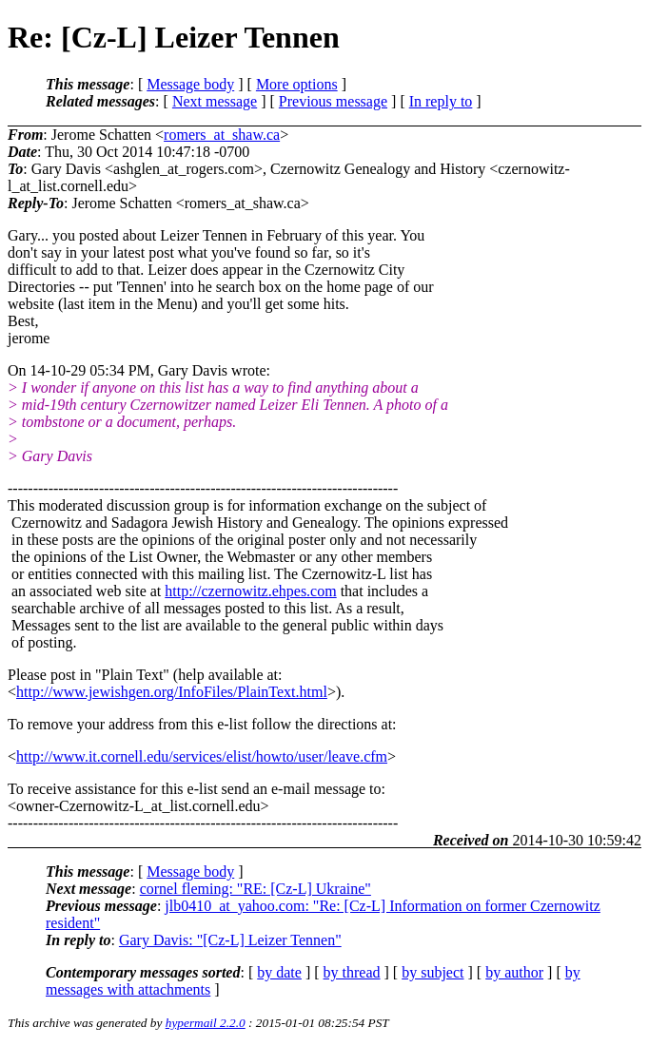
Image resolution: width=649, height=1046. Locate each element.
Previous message (333, 101)
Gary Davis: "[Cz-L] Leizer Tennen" (230, 940)
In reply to (441, 101)
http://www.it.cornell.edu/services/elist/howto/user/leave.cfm (201, 756)
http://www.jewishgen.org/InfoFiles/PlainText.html (171, 692)
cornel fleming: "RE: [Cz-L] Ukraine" (255, 889)
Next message (214, 101)
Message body (190, 84)
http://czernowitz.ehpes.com (250, 591)
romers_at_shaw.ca (222, 134)
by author (514, 972)
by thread (352, 972)
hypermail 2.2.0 (206, 1023)
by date (279, 972)
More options (297, 84)
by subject (432, 972)
